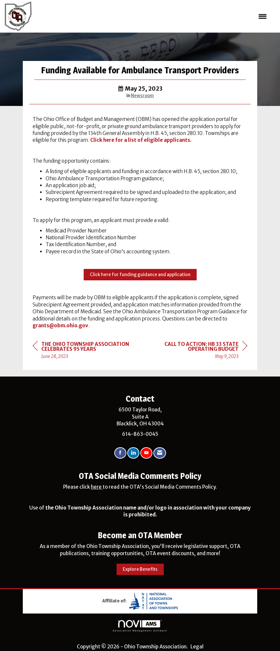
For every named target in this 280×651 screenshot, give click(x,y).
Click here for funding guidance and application (140, 274)
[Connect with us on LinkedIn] (133, 453)
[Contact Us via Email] (159, 453)
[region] (198, 351)
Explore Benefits (140, 569)
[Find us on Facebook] (120, 453)
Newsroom (142, 95)
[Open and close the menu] (152, 16)
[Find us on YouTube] (146, 453)
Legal (196, 647)
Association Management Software (140, 626)
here (97, 487)
